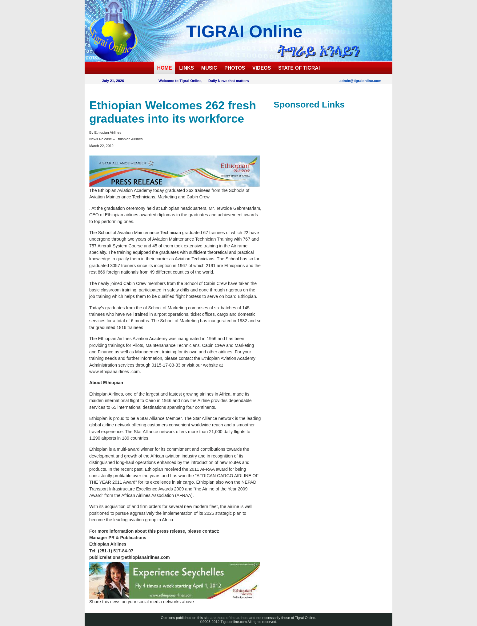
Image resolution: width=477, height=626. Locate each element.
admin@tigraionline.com (360, 81)
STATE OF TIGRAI (299, 68)
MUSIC (209, 68)
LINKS (186, 68)
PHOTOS (234, 68)
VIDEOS (261, 68)
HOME (164, 68)
